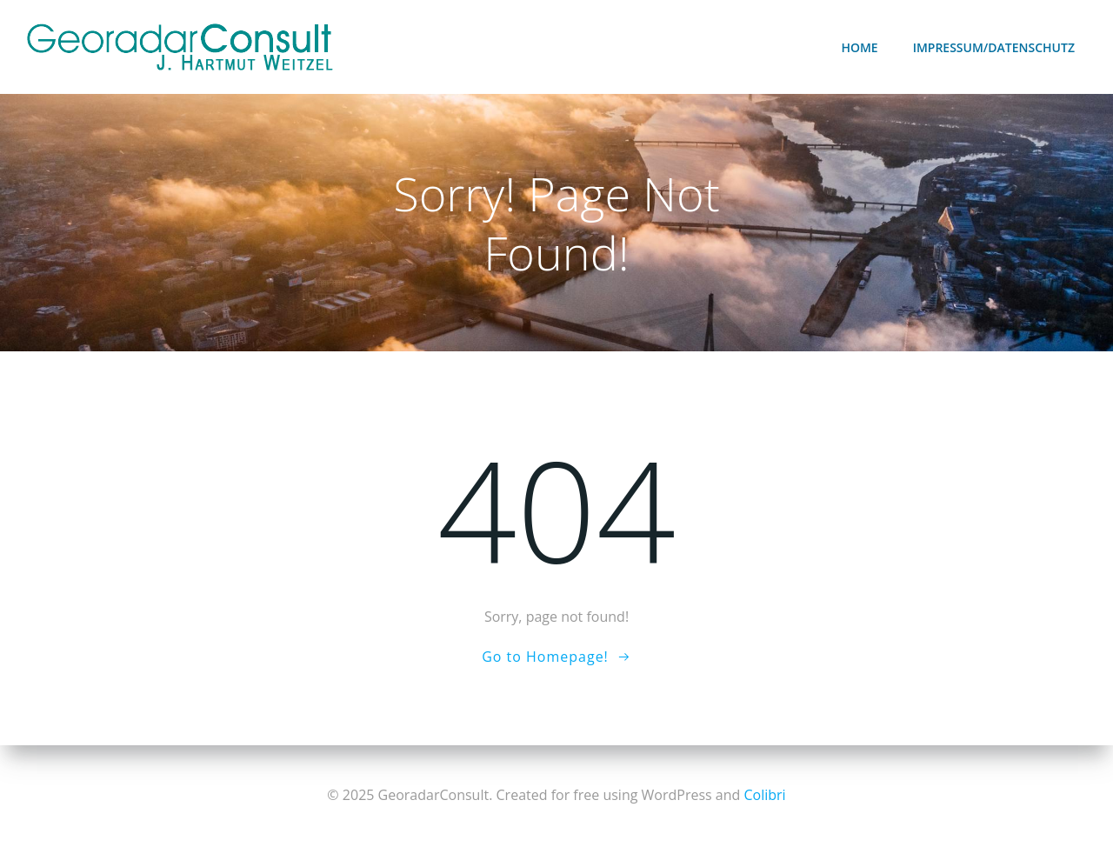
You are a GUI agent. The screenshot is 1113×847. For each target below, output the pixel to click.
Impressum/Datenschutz (994, 47)
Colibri (764, 794)
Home (859, 47)
